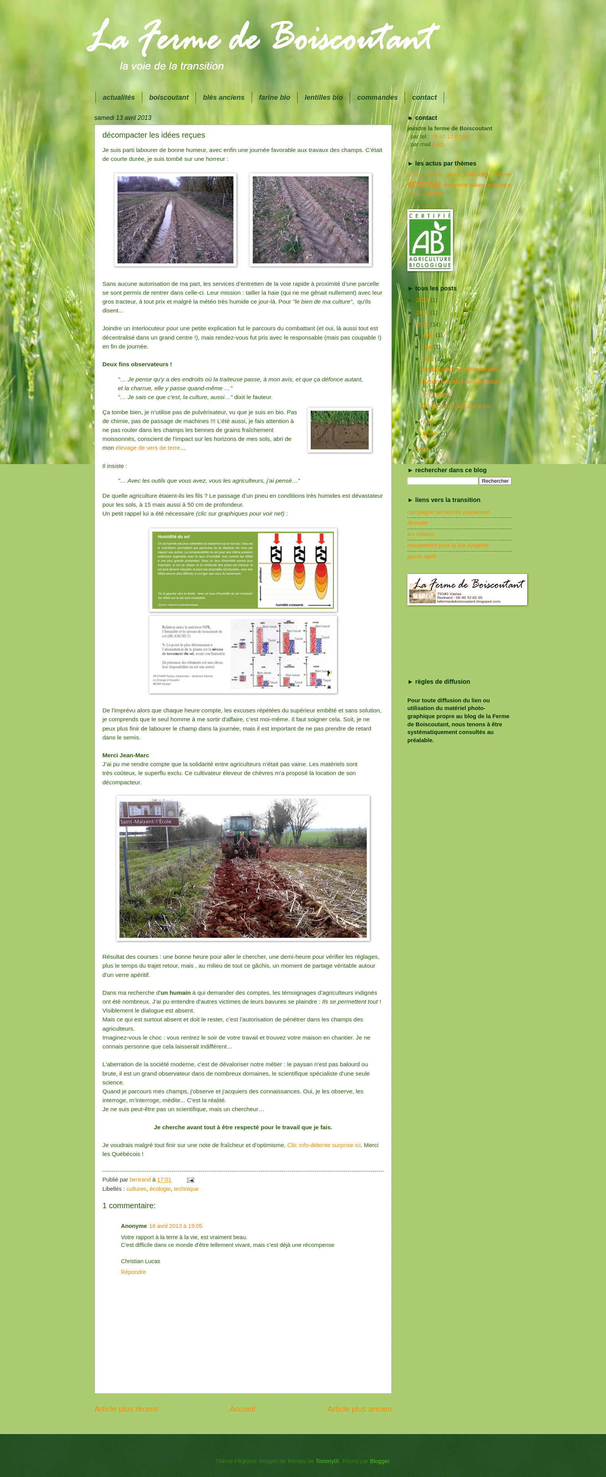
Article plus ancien (359, 1408)
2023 (423, 300)
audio (413, 175)
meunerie (455, 185)
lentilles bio (324, 97)
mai (428, 347)
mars (430, 422)
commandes (377, 97)
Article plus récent (126, 1408)
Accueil (242, 1408)
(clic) (438, 144)
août (429, 335)
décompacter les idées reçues (459, 369)
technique (186, 1189)
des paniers (436, 394)
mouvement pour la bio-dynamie (448, 545)
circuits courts (442, 174)
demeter (417, 523)
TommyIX (327, 1461)
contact (424, 97)
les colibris (420, 534)
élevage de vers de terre (148, 447)
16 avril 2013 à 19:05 (175, 1226)
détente (502, 174)
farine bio (274, 97)
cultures (136, 1189)
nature (477, 185)
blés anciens (224, 97)
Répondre (133, 1272)
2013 (423, 324)
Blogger (379, 1461)
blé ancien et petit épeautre (456, 406)
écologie (160, 1189)
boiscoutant (169, 97)
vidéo (435, 193)
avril (429, 359)
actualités (119, 97)
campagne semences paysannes (448, 512)
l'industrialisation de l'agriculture (462, 382)
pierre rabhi (421, 556)
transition (416, 193)
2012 (423, 450)
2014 (423, 312)
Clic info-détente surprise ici (324, 1145)
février (431, 434)
